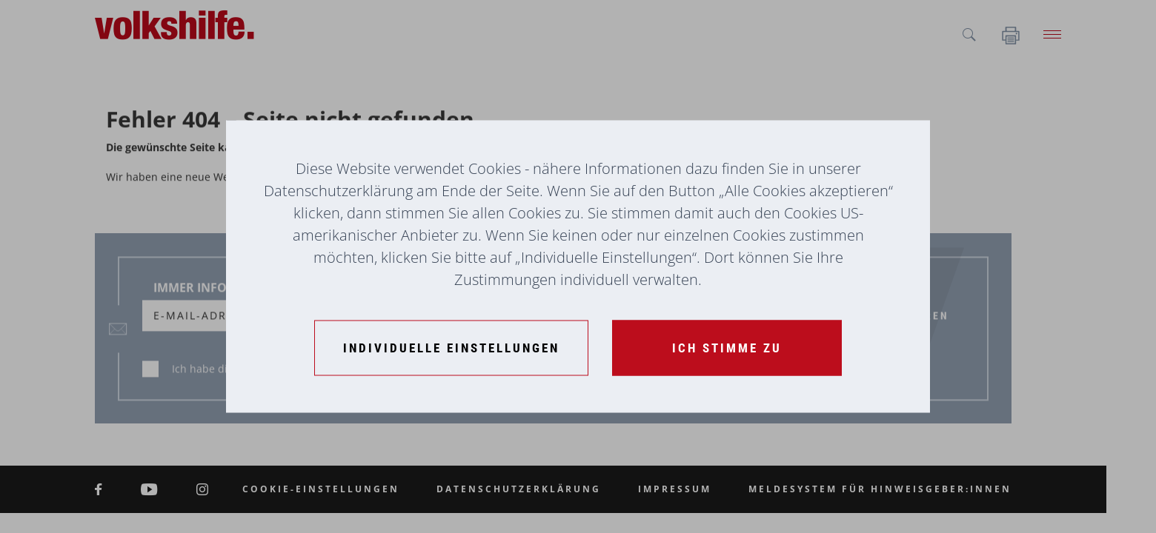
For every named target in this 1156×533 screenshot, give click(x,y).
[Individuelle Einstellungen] (451, 348)
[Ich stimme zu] (727, 348)
